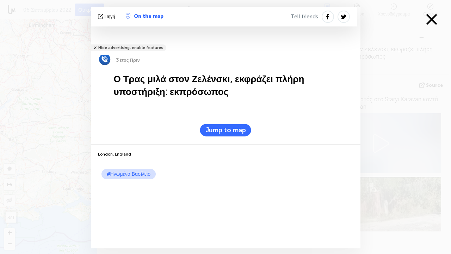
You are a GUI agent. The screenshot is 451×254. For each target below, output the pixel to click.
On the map (144, 16)
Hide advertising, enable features (130, 48)
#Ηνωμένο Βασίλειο (128, 174)
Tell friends (304, 16)
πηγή (107, 16)
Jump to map (225, 130)
